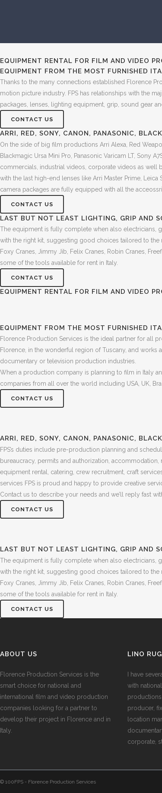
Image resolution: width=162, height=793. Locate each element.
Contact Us (32, 119)
